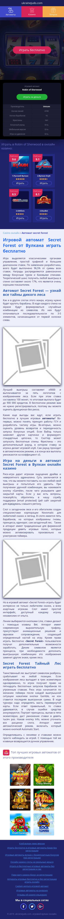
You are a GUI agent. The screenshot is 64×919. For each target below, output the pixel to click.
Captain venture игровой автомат (32, 886)
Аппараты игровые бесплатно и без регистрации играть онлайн (32, 880)
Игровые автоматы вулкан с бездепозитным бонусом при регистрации (32, 856)
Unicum (46, 106)
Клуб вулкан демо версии (32, 843)
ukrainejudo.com (32, 3)
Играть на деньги (32, 97)
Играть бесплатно (32, 50)
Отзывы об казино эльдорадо (32, 894)
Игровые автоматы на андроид (32, 890)
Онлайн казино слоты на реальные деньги (32, 862)
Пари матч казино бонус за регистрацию (32, 874)
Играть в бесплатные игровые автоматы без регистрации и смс (32, 867)
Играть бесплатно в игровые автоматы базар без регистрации (32, 849)
